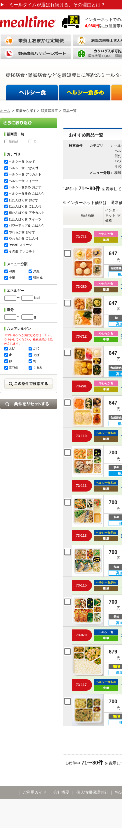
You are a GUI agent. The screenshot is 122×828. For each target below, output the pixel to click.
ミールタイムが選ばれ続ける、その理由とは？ (52, 4)
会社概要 (61, 792)
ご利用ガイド (35, 792)
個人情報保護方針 (92, 792)
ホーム (5, 111)
